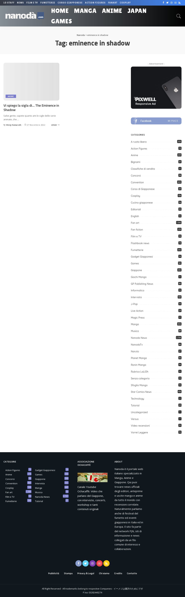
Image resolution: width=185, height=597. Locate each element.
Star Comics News (141, 391)
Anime (11, 96)
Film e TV (136, 236)
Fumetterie (137, 250)
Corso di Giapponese (143, 189)
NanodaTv (137, 344)
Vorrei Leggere (139, 432)
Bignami (135, 162)
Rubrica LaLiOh (139, 371)
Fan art (135, 222)
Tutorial (135, 405)
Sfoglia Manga (139, 385)
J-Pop (134, 304)
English (135, 216)
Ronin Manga (138, 364)
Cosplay (135, 195)
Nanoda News (139, 337)
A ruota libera (139, 141)
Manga (135, 324)
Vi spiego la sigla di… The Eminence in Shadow (31, 107)
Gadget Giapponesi (142, 256)
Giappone (136, 270)
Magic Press (138, 317)
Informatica (137, 290)
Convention (137, 182)
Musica (135, 331)
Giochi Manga (138, 277)
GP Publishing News (142, 283)
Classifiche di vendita (143, 168)
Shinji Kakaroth (13, 125)
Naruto (135, 351)
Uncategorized (139, 412)
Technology (137, 398)
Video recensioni (140, 425)
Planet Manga (139, 358)
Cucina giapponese (142, 202)
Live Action (137, 310)
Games (135, 263)
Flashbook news (140, 243)
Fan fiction (137, 229)
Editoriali (136, 209)
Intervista (136, 297)
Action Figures (139, 148)
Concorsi (136, 175)
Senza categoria (140, 378)
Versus (135, 419)
